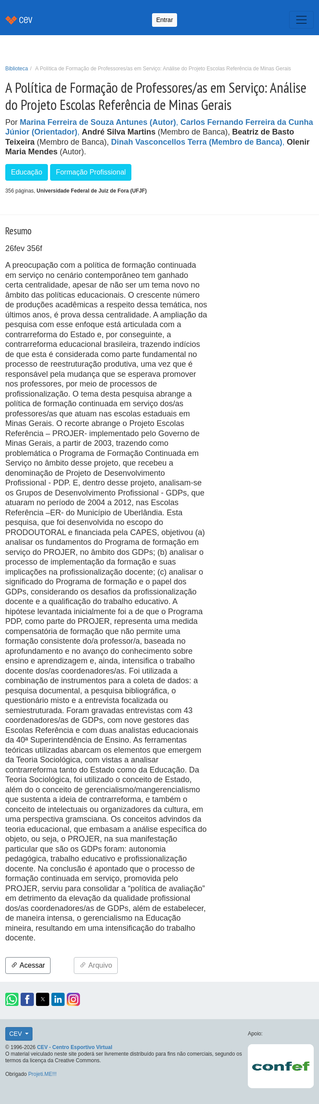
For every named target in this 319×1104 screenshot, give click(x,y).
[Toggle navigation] (301, 20)
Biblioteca (16, 69)
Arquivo (96, 965)
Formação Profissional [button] (91, 172)
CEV (16, 1033)
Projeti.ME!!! (42, 1074)
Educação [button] (26, 172)
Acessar (28, 965)
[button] (11, 999)
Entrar (164, 19)
